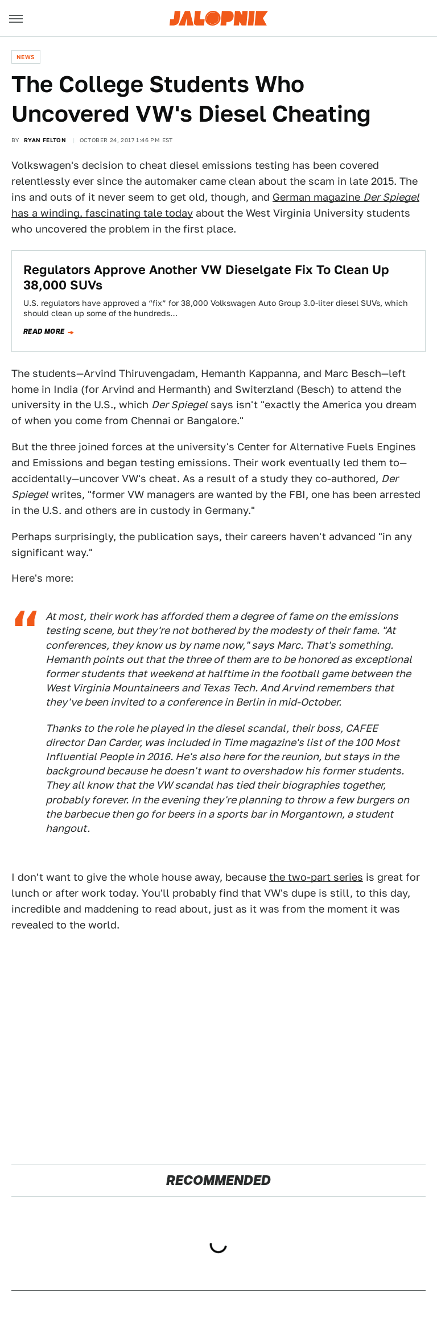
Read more (44, 331)
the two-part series (316, 877)
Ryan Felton (45, 139)
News (26, 56)
